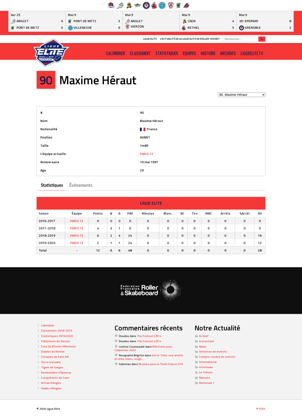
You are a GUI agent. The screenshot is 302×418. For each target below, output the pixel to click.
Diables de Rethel (52, 351)
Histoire (208, 53)
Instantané (206, 341)
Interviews (206, 367)
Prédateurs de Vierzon (55, 341)
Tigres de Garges (52, 367)
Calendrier (47, 325)
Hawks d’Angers (51, 388)
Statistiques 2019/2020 (57, 336)
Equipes (189, 53)
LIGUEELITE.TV (252, 53)
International (208, 362)
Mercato (204, 377)
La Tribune (206, 372)
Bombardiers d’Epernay (56, 372)
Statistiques (166, 53)
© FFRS (260, 408)
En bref (204, 336)
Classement (140, 53)
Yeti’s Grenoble (51, 362)
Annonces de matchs (213, 351)
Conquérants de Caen (55, 377)
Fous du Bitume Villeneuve (58, 346)
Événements (80, 185)
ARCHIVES (228, 53)
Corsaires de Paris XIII (55, 356)
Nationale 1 (206, 383)
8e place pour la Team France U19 (160, 364)
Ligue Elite (150, 39)
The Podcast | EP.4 (149, 336)
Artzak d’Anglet (51, 383)
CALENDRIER (115, 53)
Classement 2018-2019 (56, 330)
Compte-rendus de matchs (217, 356)
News (202, 346)
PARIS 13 (146, 153)
